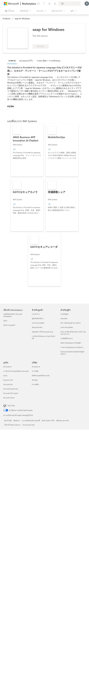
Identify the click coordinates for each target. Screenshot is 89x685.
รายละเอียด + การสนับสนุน (48, 60)
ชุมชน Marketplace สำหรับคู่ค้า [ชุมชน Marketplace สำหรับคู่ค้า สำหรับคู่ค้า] (70, 343)
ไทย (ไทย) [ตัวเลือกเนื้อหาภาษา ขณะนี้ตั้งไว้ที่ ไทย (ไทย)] (11, 405)
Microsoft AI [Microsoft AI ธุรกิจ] (7, 367)
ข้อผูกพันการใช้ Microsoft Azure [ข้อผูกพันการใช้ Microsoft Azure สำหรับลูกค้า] (42, 332)
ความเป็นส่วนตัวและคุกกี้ (31, 420)
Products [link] (6, 18)
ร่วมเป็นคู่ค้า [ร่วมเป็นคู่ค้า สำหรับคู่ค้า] (64, 314)
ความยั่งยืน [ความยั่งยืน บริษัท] (35, 384)
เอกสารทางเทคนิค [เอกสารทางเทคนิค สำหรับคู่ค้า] (66, 327)
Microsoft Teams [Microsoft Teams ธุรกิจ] (9, 398)
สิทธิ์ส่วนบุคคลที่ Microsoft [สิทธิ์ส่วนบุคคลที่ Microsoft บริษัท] (40, 375)
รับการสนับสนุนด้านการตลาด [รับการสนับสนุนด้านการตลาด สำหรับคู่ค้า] (70, 323)
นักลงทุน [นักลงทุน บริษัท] (35, 380)
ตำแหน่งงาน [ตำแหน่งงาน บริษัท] (36, 367)
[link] (27, 150)
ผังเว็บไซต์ (8, 420)
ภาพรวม (12, 60)
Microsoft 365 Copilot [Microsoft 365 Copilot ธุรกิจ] (10, 393)
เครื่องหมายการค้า (62, 420)
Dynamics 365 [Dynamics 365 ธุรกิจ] (8, 380)
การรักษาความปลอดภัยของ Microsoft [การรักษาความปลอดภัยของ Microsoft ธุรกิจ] (16, 371)
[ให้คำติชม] (38, 3)
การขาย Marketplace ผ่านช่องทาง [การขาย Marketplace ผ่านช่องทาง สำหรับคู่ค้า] (71, 347)
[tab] (12, 60)
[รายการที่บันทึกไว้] (49, 3)
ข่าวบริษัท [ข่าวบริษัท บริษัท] (35, 371)
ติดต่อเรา (16, 420)
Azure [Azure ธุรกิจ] (5, 375)
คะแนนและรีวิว (26, 60)
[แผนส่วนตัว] (55, 3)
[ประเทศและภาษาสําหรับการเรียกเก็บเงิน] (69, 3)
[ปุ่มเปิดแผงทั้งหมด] (9, 10)
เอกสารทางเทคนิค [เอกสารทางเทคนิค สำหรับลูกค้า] (38, 323)
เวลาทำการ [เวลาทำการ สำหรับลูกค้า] (35, 314)
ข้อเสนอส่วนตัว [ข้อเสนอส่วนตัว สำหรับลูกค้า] (37, 327)
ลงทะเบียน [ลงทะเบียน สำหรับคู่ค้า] (63, 318)
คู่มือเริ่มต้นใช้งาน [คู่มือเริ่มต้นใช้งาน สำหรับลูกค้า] (38, 318)
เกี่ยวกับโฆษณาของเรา (12, 425)
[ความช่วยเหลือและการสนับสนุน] (44, 3)
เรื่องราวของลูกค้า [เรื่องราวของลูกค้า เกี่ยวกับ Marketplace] (9, 325)
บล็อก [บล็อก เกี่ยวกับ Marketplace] (5, 321)
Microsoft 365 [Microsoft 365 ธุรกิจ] (8, 384)
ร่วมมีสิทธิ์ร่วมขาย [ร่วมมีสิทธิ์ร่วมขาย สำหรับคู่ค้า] (66, 338)
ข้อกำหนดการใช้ (48, 420)
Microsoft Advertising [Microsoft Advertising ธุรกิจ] (10, 389)
